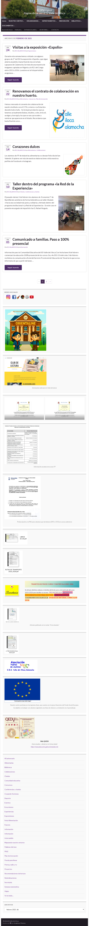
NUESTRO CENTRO (16, 21)
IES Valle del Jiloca (44, 9)
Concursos (32, 99)
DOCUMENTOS (8, 26)
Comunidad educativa (12, 781)
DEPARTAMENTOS (49, 21)
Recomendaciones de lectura (15, 874)
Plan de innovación (42, 99)
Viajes (7, 891)
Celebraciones (41, 150)
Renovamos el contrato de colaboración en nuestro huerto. (46, 93)
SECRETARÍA (44, 30)
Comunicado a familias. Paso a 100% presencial (41, 241)
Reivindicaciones (11, 878)
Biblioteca (8, 767)
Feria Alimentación (11, 820)
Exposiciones (32, 51)
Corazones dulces (26, 146)
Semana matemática (12, 887)
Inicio (4, 21)
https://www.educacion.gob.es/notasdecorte (44, 747)
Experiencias (9, 812)
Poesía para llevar (11, 860)
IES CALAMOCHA (20, 51)
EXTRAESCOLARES (30, 30)
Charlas (22, 192)
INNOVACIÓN (64, 21)
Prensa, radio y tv (11, 865)
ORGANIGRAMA (33, 21)
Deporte (8, 798)
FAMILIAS (18, 30)
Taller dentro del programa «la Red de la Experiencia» (43, 186)
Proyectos (8, 869)
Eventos (8, 803)
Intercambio (9, 838)
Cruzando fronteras (12, 794)
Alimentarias (24, 99)
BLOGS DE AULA (7, 30)
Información (24, 247)
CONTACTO (55, 30)
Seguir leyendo (13, 80)
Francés (7, 825)
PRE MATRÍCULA (55, 592)
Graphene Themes (20, 923)
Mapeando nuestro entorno (15, 843)
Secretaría (8, 882)
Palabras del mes (11, 847)
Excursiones (9, 807)
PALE (6, 851)
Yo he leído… (9, 896)
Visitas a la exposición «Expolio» (38, 47)
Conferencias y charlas (32, 192)
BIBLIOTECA (77, 21)
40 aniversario (10, 758)
